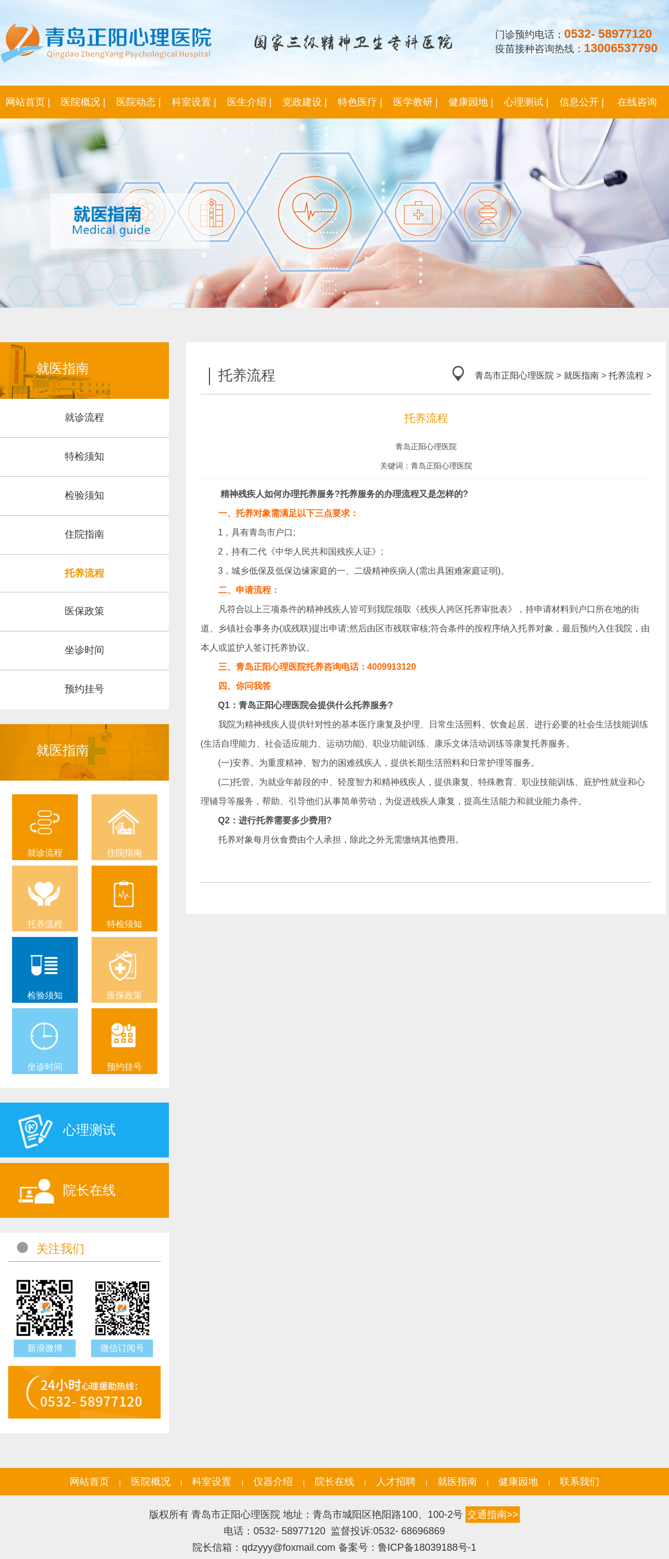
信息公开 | (581, 102)
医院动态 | (138, 102)
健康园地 (518, 1481)
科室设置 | (194, 102)
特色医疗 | (360, 102)
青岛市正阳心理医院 (514, 375)
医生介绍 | (249, 102)
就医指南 (581, 375)
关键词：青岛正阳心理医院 (426, 465)
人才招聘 (396, 1481)
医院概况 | (83, 102)
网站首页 (89, 1481)
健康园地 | (471, 102)
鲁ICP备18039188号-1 (427, 1547)
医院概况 (151, 1481)
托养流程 (626, 375)
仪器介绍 (273, 1481)
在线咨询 (637, 102)
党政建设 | (304, 102)
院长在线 (334, 1481)
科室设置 (211, 1481)
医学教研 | (415, 102)
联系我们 (579, 1481)
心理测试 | (526, 102)
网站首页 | (27, 102)
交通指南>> (492, 1514)
